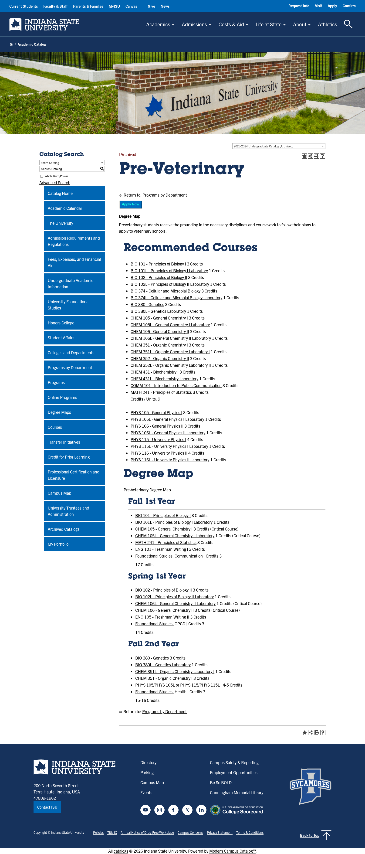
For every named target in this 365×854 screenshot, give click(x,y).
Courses (55, 427)
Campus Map (59, 493)
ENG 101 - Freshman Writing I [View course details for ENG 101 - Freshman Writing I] (161, 549)
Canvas (131, 6)
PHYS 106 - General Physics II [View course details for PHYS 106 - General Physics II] (157, 426)
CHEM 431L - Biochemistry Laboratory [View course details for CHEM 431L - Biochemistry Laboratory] (164, 378)
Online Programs (62, 397)
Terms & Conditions (250, 832)
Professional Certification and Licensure (73, 475)
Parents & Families (88, 6)
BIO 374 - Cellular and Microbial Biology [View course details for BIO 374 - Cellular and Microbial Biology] (165, 290)
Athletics (327, 24)
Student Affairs (61, 337)
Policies (98, 832)
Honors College (61, 322)
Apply (332, 5)
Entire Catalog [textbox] (50, 163)
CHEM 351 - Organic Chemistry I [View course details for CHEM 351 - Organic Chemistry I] (159, 344)
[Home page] (11, 44)
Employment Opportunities (233, 772)
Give (151, 6)
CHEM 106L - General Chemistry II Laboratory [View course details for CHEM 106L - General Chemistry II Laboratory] (171, 338)
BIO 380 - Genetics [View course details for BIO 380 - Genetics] (147, 304)
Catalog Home (60, 193)
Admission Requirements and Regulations (74, 241)
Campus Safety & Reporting (234, 762)
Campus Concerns (190, 832)
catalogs (121, 851)
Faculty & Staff (55, 6)
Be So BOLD (221, 782)
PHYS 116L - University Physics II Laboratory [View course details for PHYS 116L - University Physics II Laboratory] (170, 459)
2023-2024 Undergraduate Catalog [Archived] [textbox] (263, 146)
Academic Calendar (65, 208)
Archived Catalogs (63, 529)
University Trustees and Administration (68, 511)
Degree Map (129, 216)
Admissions (194, 24)
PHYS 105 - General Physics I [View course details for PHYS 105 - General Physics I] (156, 412)
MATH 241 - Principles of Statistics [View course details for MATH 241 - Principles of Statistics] (161, 392)
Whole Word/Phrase (56, 176)
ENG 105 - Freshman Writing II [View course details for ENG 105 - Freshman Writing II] (162, 616)
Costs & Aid (231, 24)
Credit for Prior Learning (69, 456)
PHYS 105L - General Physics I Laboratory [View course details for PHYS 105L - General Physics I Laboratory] (167, 419)
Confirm (349, 5)
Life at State (268, 24)
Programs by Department (70, 367)
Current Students (23, 6)
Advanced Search (54, 182)
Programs (56, 382)
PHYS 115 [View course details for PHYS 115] (189, 684)
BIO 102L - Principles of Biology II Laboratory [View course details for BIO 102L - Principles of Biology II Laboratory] (170, 284)
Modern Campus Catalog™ (232, 851)
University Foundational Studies (68, 304)
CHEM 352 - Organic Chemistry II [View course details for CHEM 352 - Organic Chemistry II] (160, 358)
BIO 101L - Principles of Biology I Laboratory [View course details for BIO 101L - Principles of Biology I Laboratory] (169, 270)
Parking (147, 772)
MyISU (114, 6)
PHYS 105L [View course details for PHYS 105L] (165, 684)
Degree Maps (59, 412)
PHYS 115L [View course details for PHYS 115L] (209, 684)
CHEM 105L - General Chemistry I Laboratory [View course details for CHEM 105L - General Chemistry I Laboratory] (170, 324)
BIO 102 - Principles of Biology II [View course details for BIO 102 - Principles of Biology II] (159, 277)
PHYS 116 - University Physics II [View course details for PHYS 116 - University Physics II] (159, 453)
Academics (158, 24)
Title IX (112, 832)
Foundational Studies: (154, 555)
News (165, 6)
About (299, 24)
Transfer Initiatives (64, 442)
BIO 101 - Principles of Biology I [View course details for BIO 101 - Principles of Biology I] (158, 263)
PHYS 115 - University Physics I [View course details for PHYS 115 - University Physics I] (158, 439)
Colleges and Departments (71, 352)
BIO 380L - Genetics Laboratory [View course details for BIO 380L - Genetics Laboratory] (158, 311)
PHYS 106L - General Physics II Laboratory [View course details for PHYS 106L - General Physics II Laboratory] (168, 432)
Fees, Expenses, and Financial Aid (74, 262)
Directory (148, 762)
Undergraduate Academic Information (70, 283)
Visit (318, 5)
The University (60, 223)
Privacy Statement (220, 832)
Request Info (298, 5)
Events (146, 792)
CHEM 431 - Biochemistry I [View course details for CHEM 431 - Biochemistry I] (155, 371)
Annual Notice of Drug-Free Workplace (147, 832)
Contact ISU (47, 807)
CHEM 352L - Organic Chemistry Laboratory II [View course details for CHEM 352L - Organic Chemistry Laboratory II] (171, 365)
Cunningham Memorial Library (236, 792)
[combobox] (278, 146)
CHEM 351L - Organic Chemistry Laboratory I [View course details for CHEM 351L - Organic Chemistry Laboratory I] (170, 351)
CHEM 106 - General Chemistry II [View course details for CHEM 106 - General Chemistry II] (160, 331)
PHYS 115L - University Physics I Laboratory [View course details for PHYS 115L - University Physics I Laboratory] (169, 446)
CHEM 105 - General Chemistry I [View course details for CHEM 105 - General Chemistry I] (159, 317)
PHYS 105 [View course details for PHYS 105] (144, 684)
